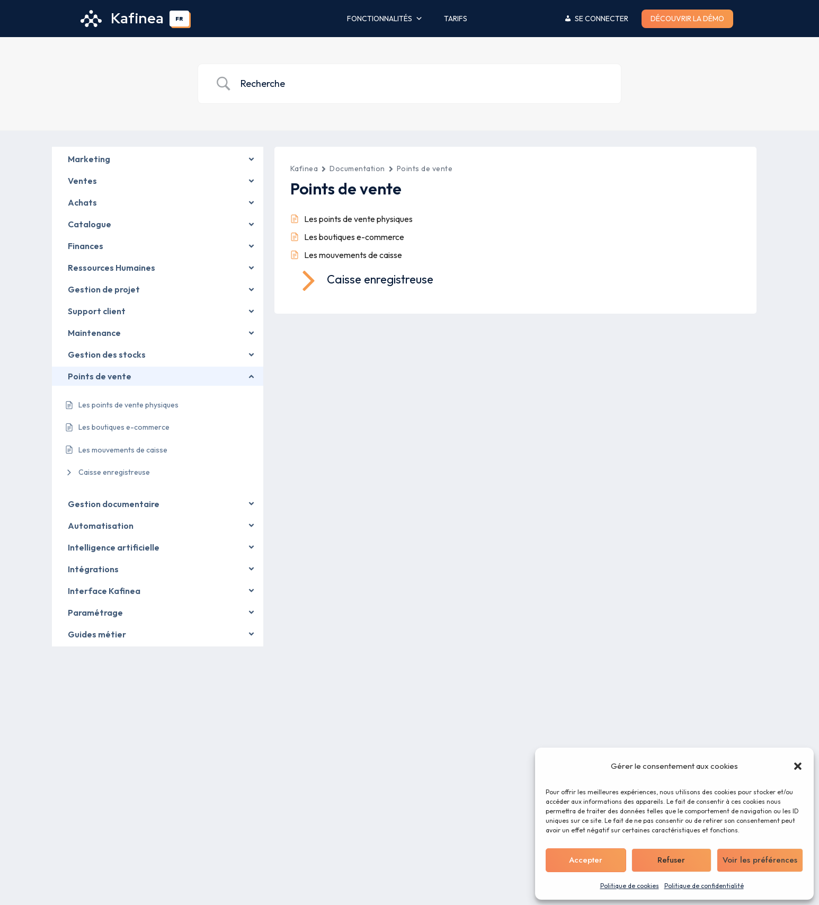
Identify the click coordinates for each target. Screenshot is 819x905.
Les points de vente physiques (358, 219)
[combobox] (180, 18)
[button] (798, 766)
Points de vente (424, 168)
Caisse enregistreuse (114, 472)
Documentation (357, 168)
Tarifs (455, 18)
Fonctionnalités (385, 19)
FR (179, 18)
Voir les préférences (760, 860)
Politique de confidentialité (704, 886)
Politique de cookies (629, 886)
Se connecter (601, 18)
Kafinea (304, 168)
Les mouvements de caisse (353, 255)
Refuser (671, 860)
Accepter (585, 860)
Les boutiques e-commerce (354, 237)
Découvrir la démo (687, 18)
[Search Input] (423, 84)
